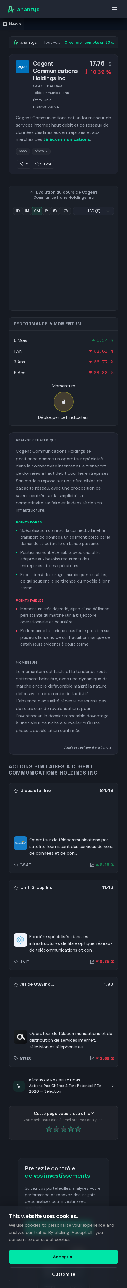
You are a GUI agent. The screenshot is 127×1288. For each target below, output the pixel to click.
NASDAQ (54, 85)
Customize (63, 1274)
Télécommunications (51, 92)
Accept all (64, 1257)
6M (37, 210)
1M (27, 210)
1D (18, 210)
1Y (46, 210)
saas (23, 151)
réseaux (41, 151)
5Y (55, 210)
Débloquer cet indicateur (63, 417)
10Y (65, 210)
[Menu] (114, 9)
